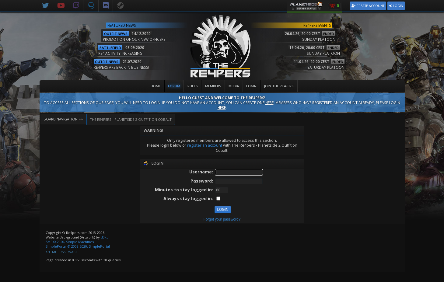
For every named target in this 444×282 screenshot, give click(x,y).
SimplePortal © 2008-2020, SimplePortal (78, 246)
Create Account (367, 6)
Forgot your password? (222, 219)
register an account (204, 145)
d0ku (105, 237)
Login (396, 6)
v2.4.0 (400, 77)
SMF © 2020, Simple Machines (70, 241)
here (269, 102)
